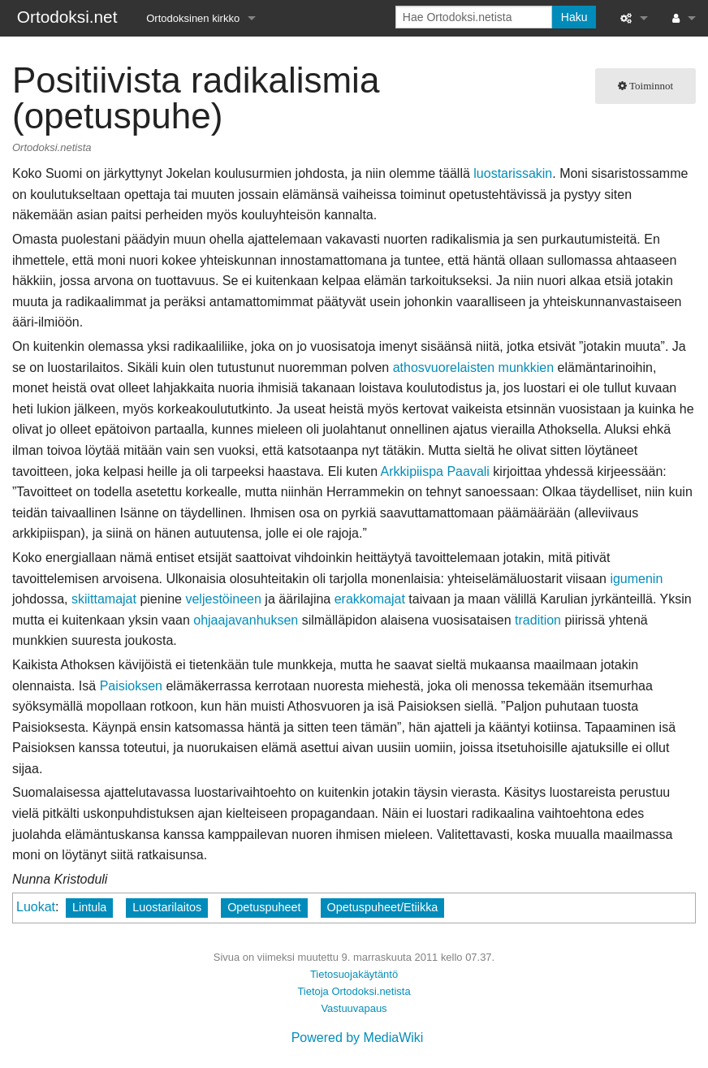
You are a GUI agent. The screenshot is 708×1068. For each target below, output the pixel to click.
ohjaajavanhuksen (245, 620)
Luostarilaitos (166, 907)
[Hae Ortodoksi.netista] (473, 17)
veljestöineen (223, 599)
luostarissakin (512, 173)
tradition (538, 620)
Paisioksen (131, 686)
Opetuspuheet (263, 907)
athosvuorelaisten (443, 367)
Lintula (89, 907)
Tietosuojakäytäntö (354, 974)
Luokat (35, 907)
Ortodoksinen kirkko (193, 18)
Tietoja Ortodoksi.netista (353, 991)
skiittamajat (103, 599)
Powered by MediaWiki (357, 1037)
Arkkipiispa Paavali (435, 471)
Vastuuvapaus (353, 1008)
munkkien (526, 367)
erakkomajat (370, 599)
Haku (574, 17)
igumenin (636, 579)
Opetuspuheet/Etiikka (382, 907)
